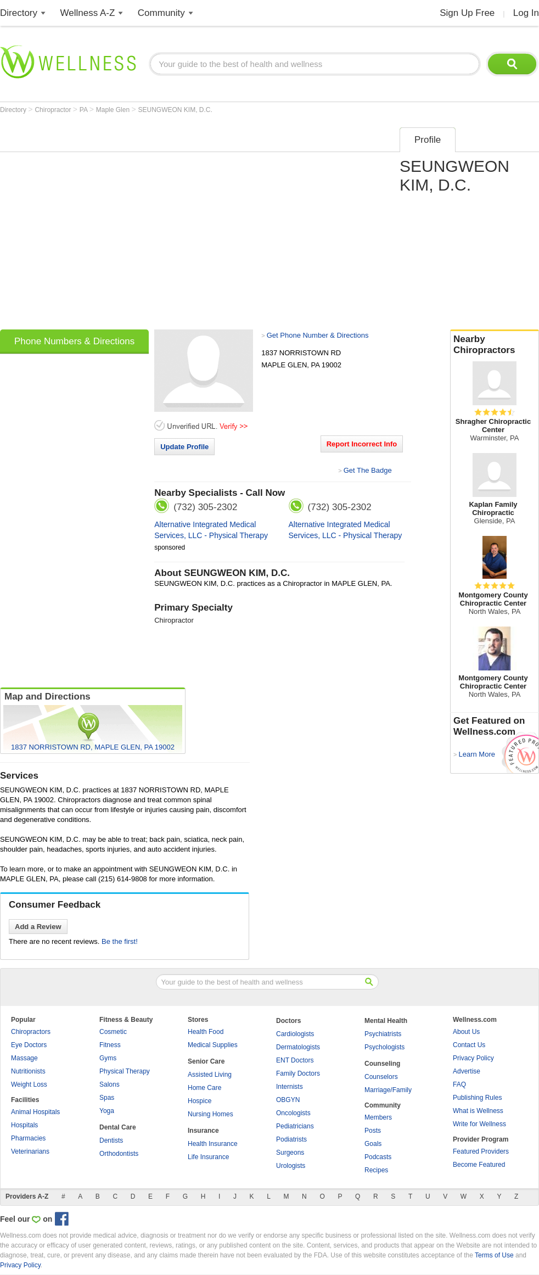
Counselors (381, 1077)
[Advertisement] (103, 225)
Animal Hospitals (35, 1112)
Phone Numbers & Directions (74, 341)
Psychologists (384, 1047)
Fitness (110, 1045)
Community (161, 13)
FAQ (459, 1084)
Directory (18, 13)
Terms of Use (494, 1255)
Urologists (290, 1166)
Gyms (107, 1058)
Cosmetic (113, 1032)
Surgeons (290, 1152)
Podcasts (377, 1157)
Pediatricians (295, 1126)
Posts (372, 1130)
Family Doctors (298, 1073)
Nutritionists (28, 1071)
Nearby (494, 345)
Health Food (205, 1032)
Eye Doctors (29, 1045)
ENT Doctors (294, 1060)
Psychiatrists (382, 1034)
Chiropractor (53, 110)
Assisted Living (210, 1074)
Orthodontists (118, 1153)
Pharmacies (28, 1138)
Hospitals (24, 1125)
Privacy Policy (473, 1058)
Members (378, 1117)
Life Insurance (208, 1157)
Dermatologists (298, 1047)
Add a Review (38, 926)
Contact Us (469, 1045)
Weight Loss (29, 1084)
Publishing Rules (477, 1097)
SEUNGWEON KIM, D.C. (175, 110)
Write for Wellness (479, 1124)
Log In (526, 13)
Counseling (382, 1063)
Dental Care (117, 1127)
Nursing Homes (210, 1114)
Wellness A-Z (87, 13)
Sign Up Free (467, 13)
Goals (372, 1144)
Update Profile (184, 447)
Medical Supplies (213, 1045)
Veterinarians (30, 1151)
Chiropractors (30, 1032)
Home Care (204, 1088)
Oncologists (293, 1113)
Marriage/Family (388, 1090)
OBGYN (288, 1100)
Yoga (106, 1111)
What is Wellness (478, 1111)
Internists (289, 1087)
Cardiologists (295, 1034)
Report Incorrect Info (362, 444)
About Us (466, 1032)
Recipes (376, 1170)
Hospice (199, 1101)
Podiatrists (291, 1139)
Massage (24, 1058)
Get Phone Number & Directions (318, 335)
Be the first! (120, 941)
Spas (106, 1097)
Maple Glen (114, 110)
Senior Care (206, 1061)
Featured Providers (481, 1151)
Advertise (466, 1071)
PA (84, 110)
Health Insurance (213, 1144)
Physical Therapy (124, 1071)
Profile (427, 140)
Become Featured (479, 1164)
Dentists (111, 1140)
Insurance (203, 1130)
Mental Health (385, 1021)
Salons (109, 1084)
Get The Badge (368, 470)
